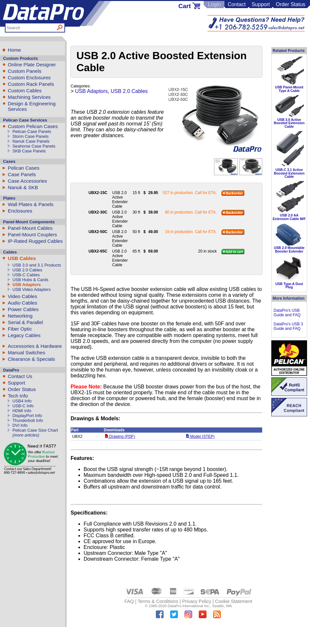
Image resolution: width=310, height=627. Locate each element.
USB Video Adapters (31, 289)
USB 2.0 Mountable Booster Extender (289, 249)
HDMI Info (21, 410)
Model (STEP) (200, 436)
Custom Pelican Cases (33, 126)
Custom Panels (24, 71)
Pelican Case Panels (31, 131)
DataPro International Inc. (189, 606)
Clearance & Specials (31, 359)
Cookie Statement (233, 601)
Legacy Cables (24, 335)
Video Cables (22, 296)
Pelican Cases (23, 168)
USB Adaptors (26, 284)
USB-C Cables (26, 274)
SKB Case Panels (29, 151)
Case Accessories (27, 181)
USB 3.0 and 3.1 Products (36, 265)
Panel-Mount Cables (30, 228)
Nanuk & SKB (23, 187)
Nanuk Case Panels (30, 141)
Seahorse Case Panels (33, 146)
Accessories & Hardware (35, 346)
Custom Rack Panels (31, 84)
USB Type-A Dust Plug (289, 285)
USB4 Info (22, 400)
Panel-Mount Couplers (32, 234)
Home (14, 50)
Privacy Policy (196, 601)
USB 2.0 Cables (27, 270)
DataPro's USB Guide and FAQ (287, 312)
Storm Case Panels (30, 136)
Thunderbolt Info (27, 420)
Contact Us (20, 376)
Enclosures (20, 211)
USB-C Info (23, 405)
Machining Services (29, 97)
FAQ (129, 601)
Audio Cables (22, 303)
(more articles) (25, 435)
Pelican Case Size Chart (35, 430)
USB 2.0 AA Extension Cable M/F (289, 217)
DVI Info (20, 425)
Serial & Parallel (25, 322)
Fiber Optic (20, 329)
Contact (237, 4)
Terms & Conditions (158, 601)
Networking (20, 316)
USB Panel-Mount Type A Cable (289, 88)
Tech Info (18, 395)
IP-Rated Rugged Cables (35, 241)
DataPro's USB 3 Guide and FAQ (288, 326)
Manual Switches (26, 352)
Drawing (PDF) (120, 436)
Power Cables (23, 309)
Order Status (290, 4)
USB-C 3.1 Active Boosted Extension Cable (289, 173)
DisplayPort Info (27, 415)
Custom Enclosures (29, 77)
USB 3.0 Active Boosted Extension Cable (289, 123)
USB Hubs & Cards (30, 279)
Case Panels (22, 174)
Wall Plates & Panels (30, 204)
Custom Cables (25, 90)
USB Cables (22, 258)
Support (260, 4)
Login (214, 4)
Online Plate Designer (32, 64)
